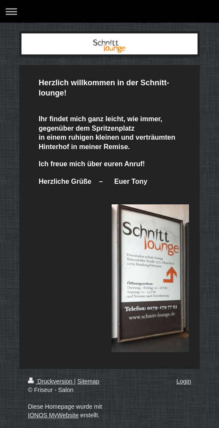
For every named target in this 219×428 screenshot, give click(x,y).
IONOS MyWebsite (53, 415)
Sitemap (88, 381)
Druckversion (51, 381)
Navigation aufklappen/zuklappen (109, 11)
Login (183, 381)
